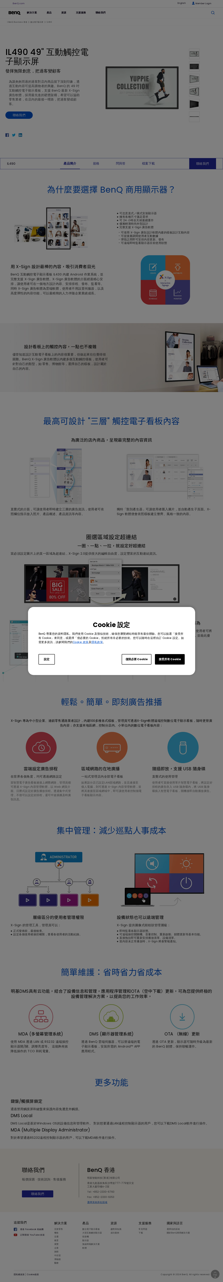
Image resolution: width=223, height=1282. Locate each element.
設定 (46, 659)
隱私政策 (97, 642)
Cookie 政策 (81, 642)
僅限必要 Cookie (137, 659)
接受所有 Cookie (170, 659)
